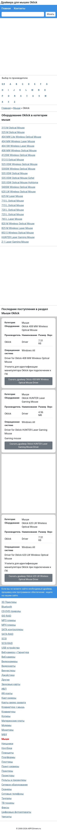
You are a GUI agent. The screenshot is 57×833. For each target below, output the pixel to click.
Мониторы (8, 729)
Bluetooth (7, 606)
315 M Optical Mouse (13, 127)
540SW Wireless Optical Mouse (18, 187)
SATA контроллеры (12, 629)
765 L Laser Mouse (12, 219)
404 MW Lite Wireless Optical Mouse (21, 136)
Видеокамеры (10, 661)
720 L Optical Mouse (13, 209)
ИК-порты (7, 693)
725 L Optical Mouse (13, 214)
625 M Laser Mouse (12, 196)
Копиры (6, 716)
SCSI (4, 638)
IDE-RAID (6, 615)
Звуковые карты (11, 684)
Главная (6, 8)
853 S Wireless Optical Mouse (18, 232)
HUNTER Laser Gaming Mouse (18, 237)
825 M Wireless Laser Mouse (17, 228)
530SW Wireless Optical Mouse (18, 168)
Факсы (5, 807)
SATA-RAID (7, 634)
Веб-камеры (8, 656)
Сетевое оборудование (15, 784)
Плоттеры (7, 761)
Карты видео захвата (14, 702)
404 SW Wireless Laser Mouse (18, 146)
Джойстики (8, 675)
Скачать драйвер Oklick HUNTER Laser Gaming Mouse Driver (28, 445)
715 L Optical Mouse (13, 205)
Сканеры (7, 789)
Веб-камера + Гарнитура (15, 652)
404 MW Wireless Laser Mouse (18, 141)
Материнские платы (13, 720)
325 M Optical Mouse (13, 132)
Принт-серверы (10, 766)
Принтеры (7, 771)
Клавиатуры (9, 711)
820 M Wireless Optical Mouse (18, 223)
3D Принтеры (9, 602)
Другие (6, 679)
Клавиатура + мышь (13, 707)
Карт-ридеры (9, 698)
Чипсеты (7, 816)
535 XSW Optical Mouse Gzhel (18, 177)
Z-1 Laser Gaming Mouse (15, 241)
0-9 (3, 84)
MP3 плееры (9, 620)
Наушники (7, 743)
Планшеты (8, 752)
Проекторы (8, 775)
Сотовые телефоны (13, 793)
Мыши (17, 108)
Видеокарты (9, 666)
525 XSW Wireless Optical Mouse (19, 164)
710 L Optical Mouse (13, 200)
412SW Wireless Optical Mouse (18, 155)
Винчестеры (8, 670)
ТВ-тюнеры (8, 803)
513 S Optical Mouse (13, 159)
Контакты (19, 8)
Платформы (8, 757)
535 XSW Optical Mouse (15, 173)
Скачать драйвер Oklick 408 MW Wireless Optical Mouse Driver (28, 381)
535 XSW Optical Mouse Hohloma (20, 182)
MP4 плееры (9, 624)
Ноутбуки (7, 748)
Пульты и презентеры (14, 780)
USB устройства (11, 647)
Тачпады (7, 798)
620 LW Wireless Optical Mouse (19, 191)
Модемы (6, 725)
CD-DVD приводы (11, 611)
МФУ (4, 734)
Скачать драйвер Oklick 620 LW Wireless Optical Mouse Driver (28, 578)
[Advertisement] (28, 46)
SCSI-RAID (7, 643)
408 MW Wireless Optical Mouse (19, 150)
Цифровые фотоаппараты (16, 812)
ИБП (4, 688)
